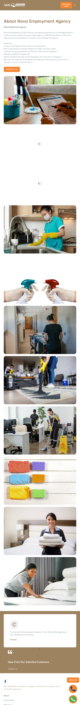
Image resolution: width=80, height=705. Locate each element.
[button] (39, 648)
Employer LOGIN (66, 5)
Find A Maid (9, 700)
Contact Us (12, 69)
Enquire (73, 680)
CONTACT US (14, 669)
